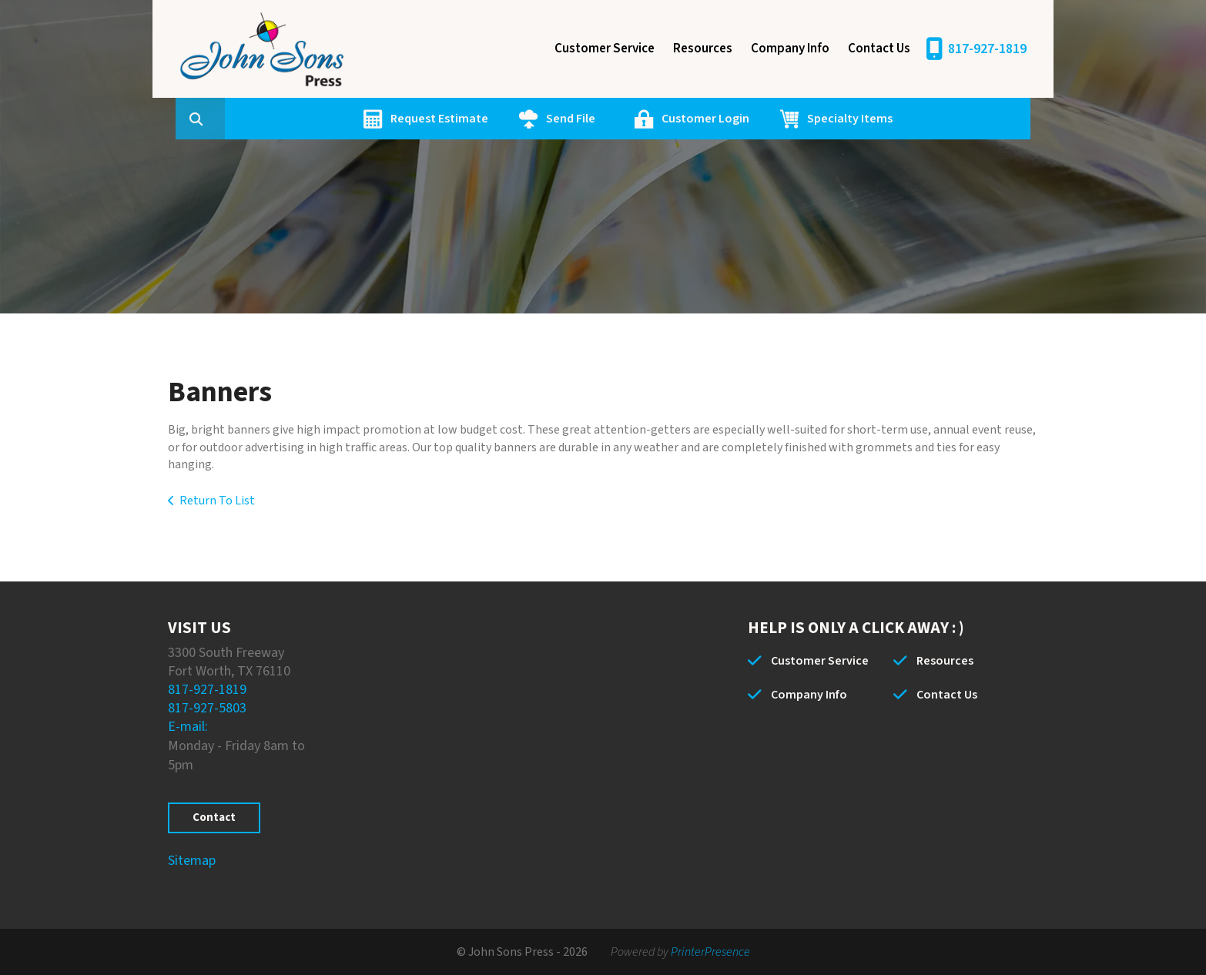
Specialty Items (923, 118)
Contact (214, 817)
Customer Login (778, 118)
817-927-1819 (987, 49)
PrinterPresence (710, 951)
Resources (702, 48)
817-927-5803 (207, 708)
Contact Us (879, 48)
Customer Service (604, 48)
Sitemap (192, 860)
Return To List (217, 500)
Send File (643, 118)
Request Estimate (512, 118)
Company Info (790, 48)
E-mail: (188, 726)
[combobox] (294, 118)
